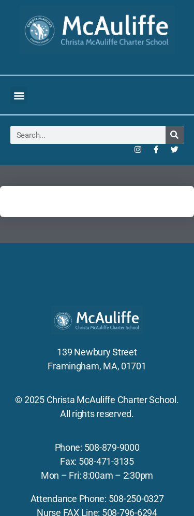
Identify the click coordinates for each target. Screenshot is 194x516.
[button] (18, 95)
